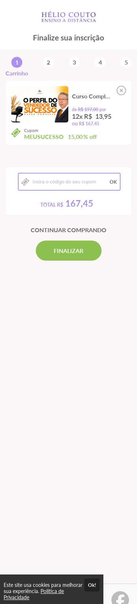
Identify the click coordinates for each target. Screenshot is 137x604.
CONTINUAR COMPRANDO (68, 229)
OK (113, 182)
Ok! (92, 585)
